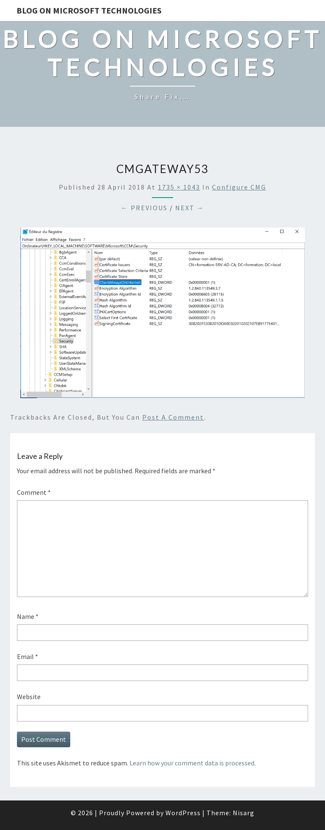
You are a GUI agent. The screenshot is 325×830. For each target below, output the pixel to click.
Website (29, 696)
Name (28, 616)
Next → (189, 207)
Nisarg (243, 812)
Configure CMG (239, 187)
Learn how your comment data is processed (191, 763)
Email (27, 656)
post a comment (173, 417)
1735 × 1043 (179, 187)
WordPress (183, 812)
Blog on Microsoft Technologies (89, 10)
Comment (34, 492)
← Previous (144, 207)
